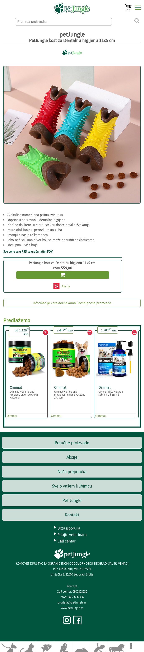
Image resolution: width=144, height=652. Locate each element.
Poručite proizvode (72, 442)
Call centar (66, 541)
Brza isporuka (68, 528)
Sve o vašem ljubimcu (72, 486)
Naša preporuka (72, 471)
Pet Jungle (72, 500)
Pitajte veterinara (72, 534)
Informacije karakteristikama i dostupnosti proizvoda (72, 303)
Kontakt (72, 514)
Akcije (72, 457)
